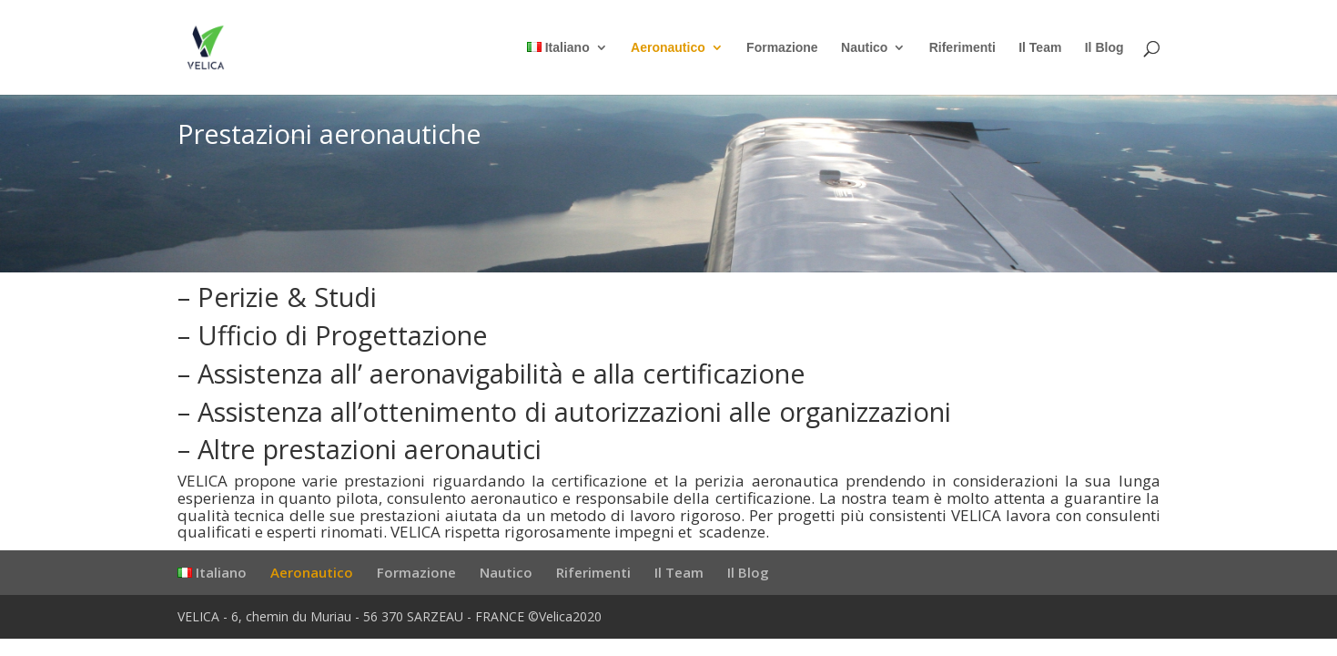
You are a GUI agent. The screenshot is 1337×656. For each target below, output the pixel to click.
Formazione (782, 48)
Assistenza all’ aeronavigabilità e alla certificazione (501, 373)
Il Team (1039, 48)
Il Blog (1104, 48)
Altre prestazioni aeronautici (370, 448)
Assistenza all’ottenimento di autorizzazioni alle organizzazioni (574, 411)
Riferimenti (962, 48)
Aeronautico (668, 48)
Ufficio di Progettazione (343, 335)
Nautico (864, 48)
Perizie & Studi (287, 296)
